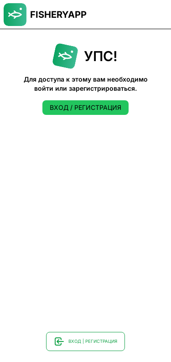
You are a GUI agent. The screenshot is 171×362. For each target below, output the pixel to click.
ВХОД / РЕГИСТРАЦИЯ (85, 107)
